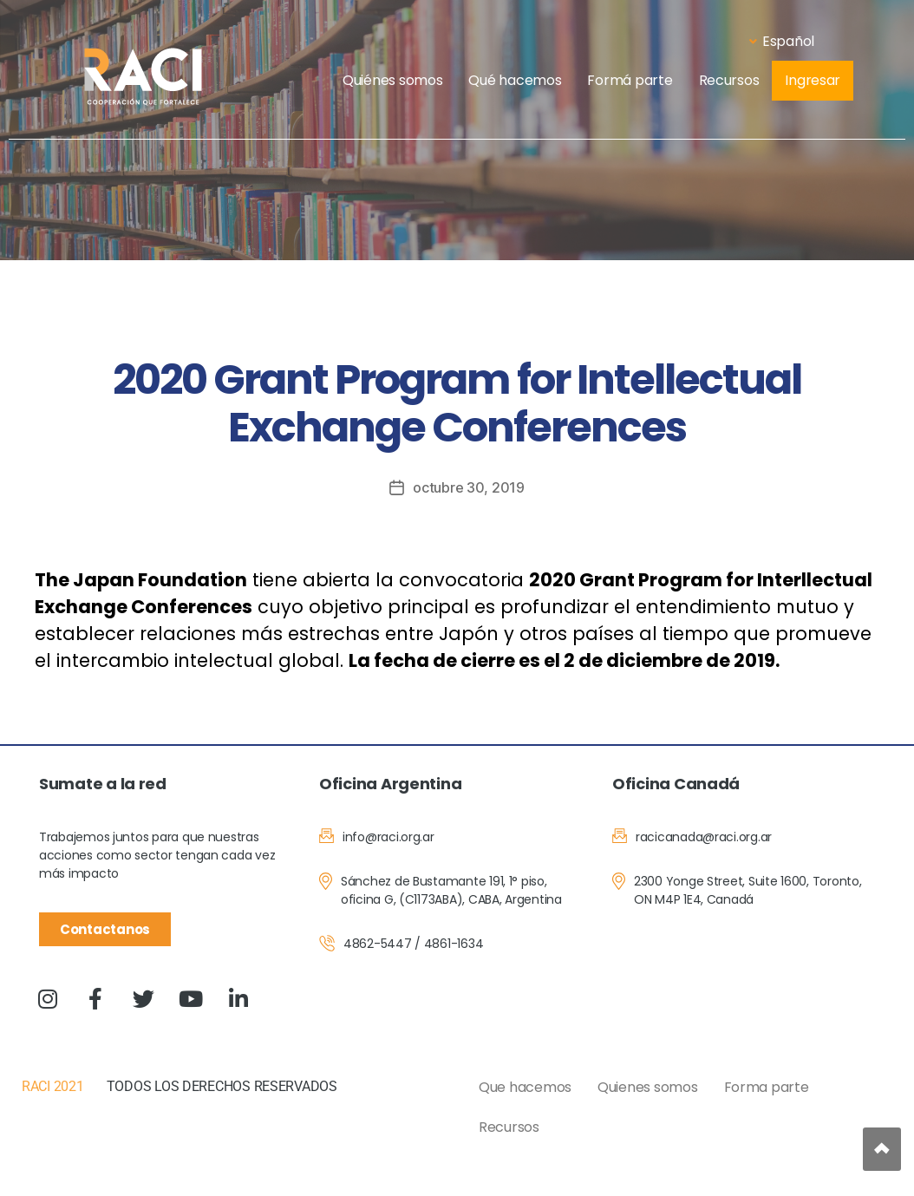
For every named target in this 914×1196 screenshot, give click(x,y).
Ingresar (812, 80)
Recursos (729, 80)
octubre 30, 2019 (469, 487)
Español (781, 41)
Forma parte (766, 1087)
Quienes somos (647, 1087)
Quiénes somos (393, 80)
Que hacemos (525, 1087)
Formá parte (629, 80)
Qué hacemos (514, 80)
